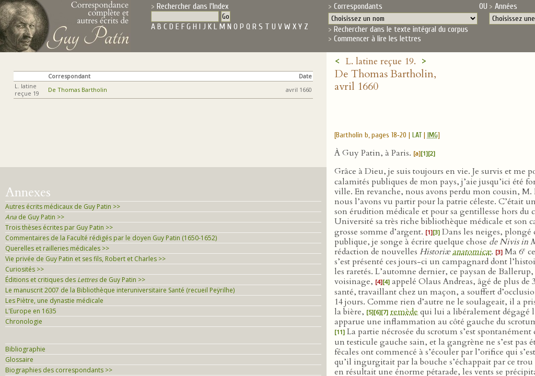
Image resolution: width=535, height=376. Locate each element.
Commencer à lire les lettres (377, 38)
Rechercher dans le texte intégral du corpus (401, 29)
